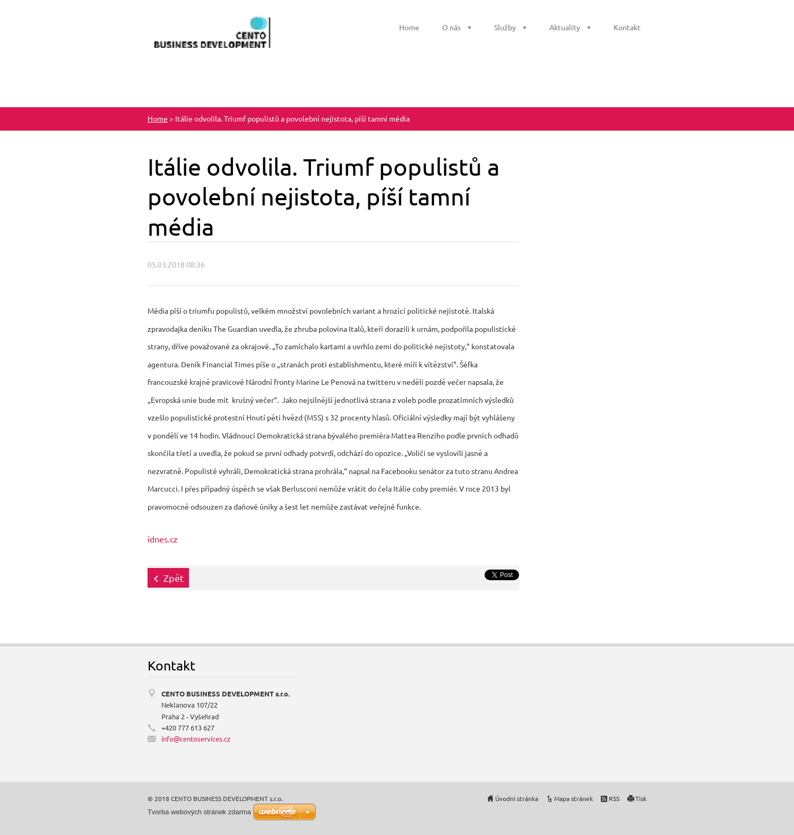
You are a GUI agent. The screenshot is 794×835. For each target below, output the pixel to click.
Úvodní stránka (516, 798)
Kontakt (627, 27)
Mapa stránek (573, 798)
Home (409, 27)
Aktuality (564, 27)
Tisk (640, 798)
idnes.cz (163, 538)
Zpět (173, 577)
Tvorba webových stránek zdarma (199, 812)
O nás (451, 27)
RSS (614, 798)
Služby (505, 27)
